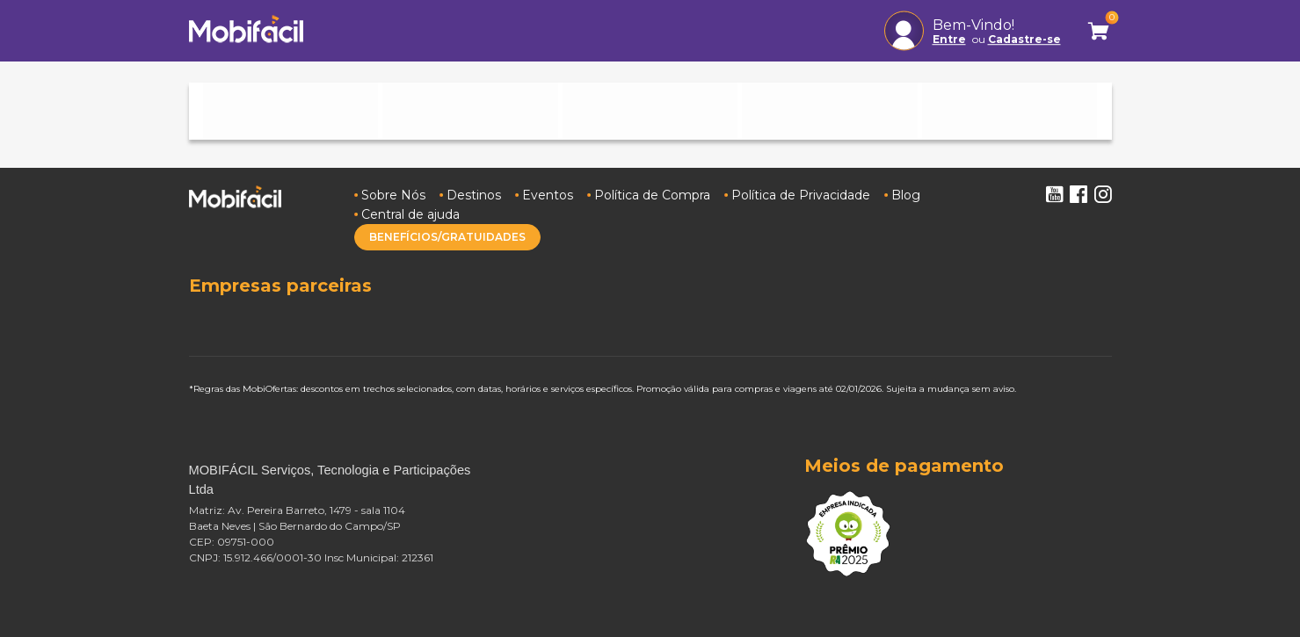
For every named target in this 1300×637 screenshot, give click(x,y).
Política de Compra (652, 195)
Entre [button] (949, 39)
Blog (905, 195)
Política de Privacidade (800, 195)
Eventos (547, 195)
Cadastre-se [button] (1024, 39)
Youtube (1054, 194)
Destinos (474, 195)
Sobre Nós (393, 195)
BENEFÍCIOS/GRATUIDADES (447, 236)
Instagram (1103, 194)
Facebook (1078, 194)
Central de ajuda (410, 214)
